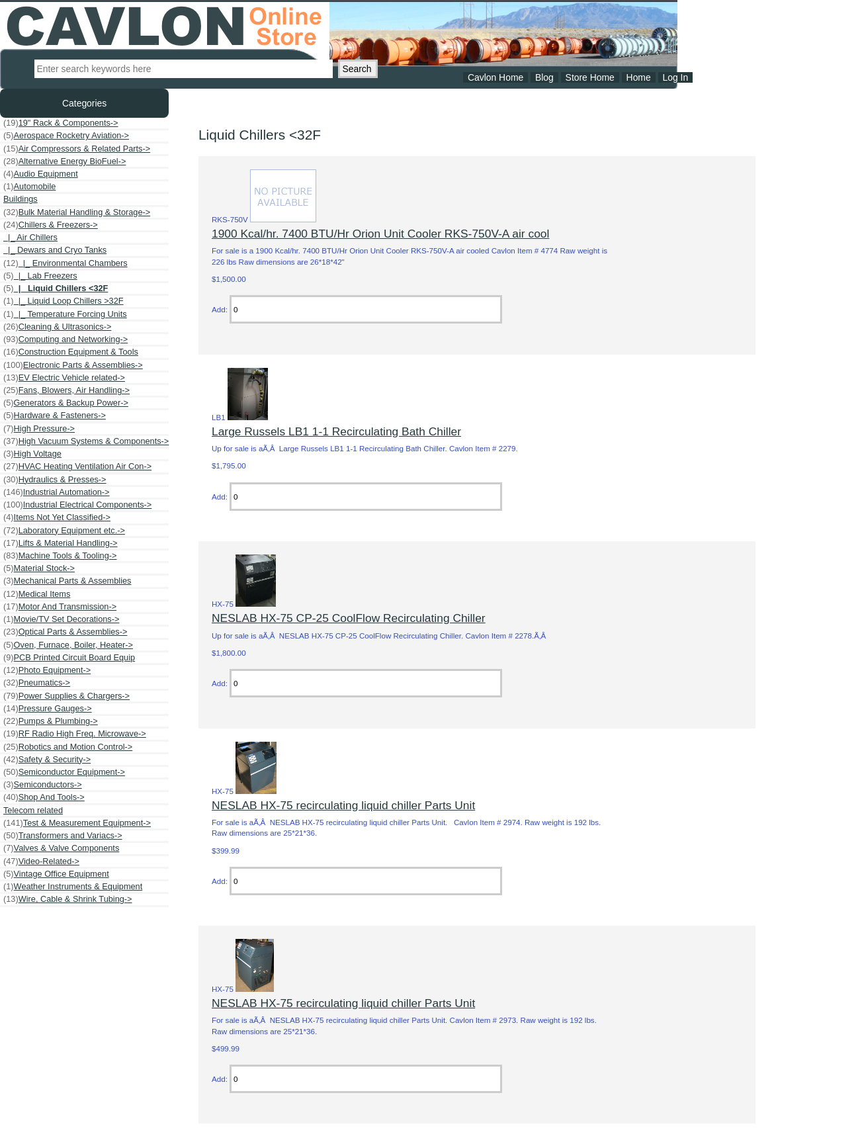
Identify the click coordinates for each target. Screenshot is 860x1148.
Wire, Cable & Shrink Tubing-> (67, 899)
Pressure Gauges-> (47, 708)
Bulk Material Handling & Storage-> (76, 212)
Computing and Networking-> (65, 339)
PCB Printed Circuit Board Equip (69, 657)
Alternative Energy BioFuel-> (64, 161)
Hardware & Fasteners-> (54, 415)
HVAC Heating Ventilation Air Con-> (77, 466)
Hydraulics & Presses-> (55, 479)
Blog (544, 77)
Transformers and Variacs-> (62, 835)
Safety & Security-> (47, 759)
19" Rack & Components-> (60, 123)
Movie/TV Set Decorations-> (61, 619)
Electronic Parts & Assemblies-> (73, 365)
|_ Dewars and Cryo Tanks (55, 250)
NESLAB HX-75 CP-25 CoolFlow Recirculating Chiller (349, 618)
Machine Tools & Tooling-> (59, 556)
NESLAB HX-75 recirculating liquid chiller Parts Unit (343, 805)
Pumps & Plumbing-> (50, 721)
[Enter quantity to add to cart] (366, 309)
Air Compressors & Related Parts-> (76, 149)
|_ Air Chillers (30, 237)
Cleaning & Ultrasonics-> (57, 327)
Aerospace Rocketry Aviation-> (66, 135)
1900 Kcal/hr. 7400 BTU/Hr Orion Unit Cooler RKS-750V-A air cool (380, 233)
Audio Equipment (40, 174)
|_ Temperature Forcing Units (65, 314)
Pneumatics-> (36, 683)
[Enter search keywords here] (183, 69)
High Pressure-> (39, 428)
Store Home (590, 77)
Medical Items (36, 594)
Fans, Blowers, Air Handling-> (66, 390)
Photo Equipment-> (47, 670)
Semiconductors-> (42, 784)
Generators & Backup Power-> (65, 403)
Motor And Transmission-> (59, 606)
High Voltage (32, 454)
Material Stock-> (39, 568)
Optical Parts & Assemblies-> (65, 632)
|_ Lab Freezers (40, 276)
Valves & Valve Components (61, 848)
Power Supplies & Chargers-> (66, 696)
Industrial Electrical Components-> (77, 505)
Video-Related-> (41, 861)
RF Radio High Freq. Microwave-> (74, 734)
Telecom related (33, 810)
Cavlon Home (495, 77)
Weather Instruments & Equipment (72, 886)
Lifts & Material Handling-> (60, 543)
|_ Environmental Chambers (65, 263)
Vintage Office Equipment (56, 874)
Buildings (20, 199)
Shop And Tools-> (44, 797)
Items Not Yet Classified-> (56, 517)
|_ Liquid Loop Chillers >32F (63, 301)
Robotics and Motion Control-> (67, 747)
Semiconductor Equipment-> (64, 772)
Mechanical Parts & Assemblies (67, 581)
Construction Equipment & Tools (70, 352)
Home (638, 77)
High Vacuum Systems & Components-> (86, 441)
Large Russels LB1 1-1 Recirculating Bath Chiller (336, 431)
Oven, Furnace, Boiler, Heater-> (68, 645)
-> (50, 225)
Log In (675, 77)
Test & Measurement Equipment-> (77, 823)
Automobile (29, 186)
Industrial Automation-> (56, 492)
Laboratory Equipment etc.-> (64, 530)
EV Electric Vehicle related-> (64, 378)
